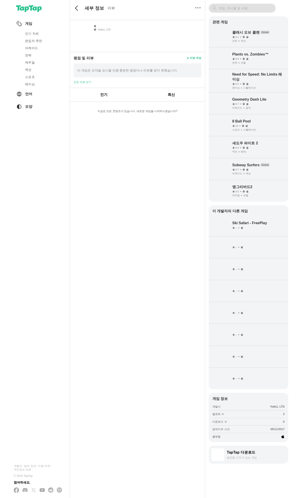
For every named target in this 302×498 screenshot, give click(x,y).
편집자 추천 (33, 41)
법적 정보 (30, 466)
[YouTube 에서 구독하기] (42, 490)
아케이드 (31, 48)
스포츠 (30, 77)
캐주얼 (30, 62)
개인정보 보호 (22, 469)
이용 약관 (44, 466)
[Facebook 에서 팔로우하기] (16, 490)
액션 (28, 69)
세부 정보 (94, 8)
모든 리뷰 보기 (82, 82)
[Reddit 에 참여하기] (50, 490)
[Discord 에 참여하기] (25, 490)
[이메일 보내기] (59, 490)
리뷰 (111, 8)
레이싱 (30, 84)
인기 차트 (32, 33)
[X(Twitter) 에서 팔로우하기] (33, 490)
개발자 (18, 466)
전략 (28, 55)
